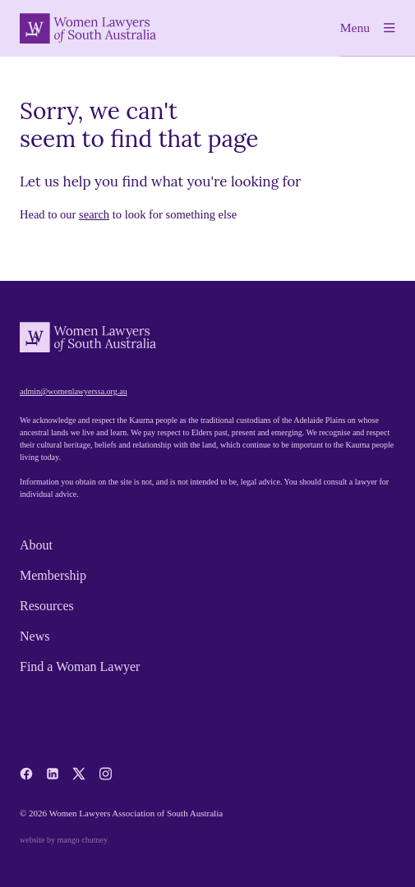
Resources (47, 606)
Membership (53, 575)
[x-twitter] (78, 773)
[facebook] (26, 773)
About (36, 545)
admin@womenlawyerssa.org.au (73, 391)
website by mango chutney (64, 839)
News (34, 636)
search (94, 214)
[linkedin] (52, 773)
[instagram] (105, 773)
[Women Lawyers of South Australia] (88, 28)
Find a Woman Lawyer (80, 666)
